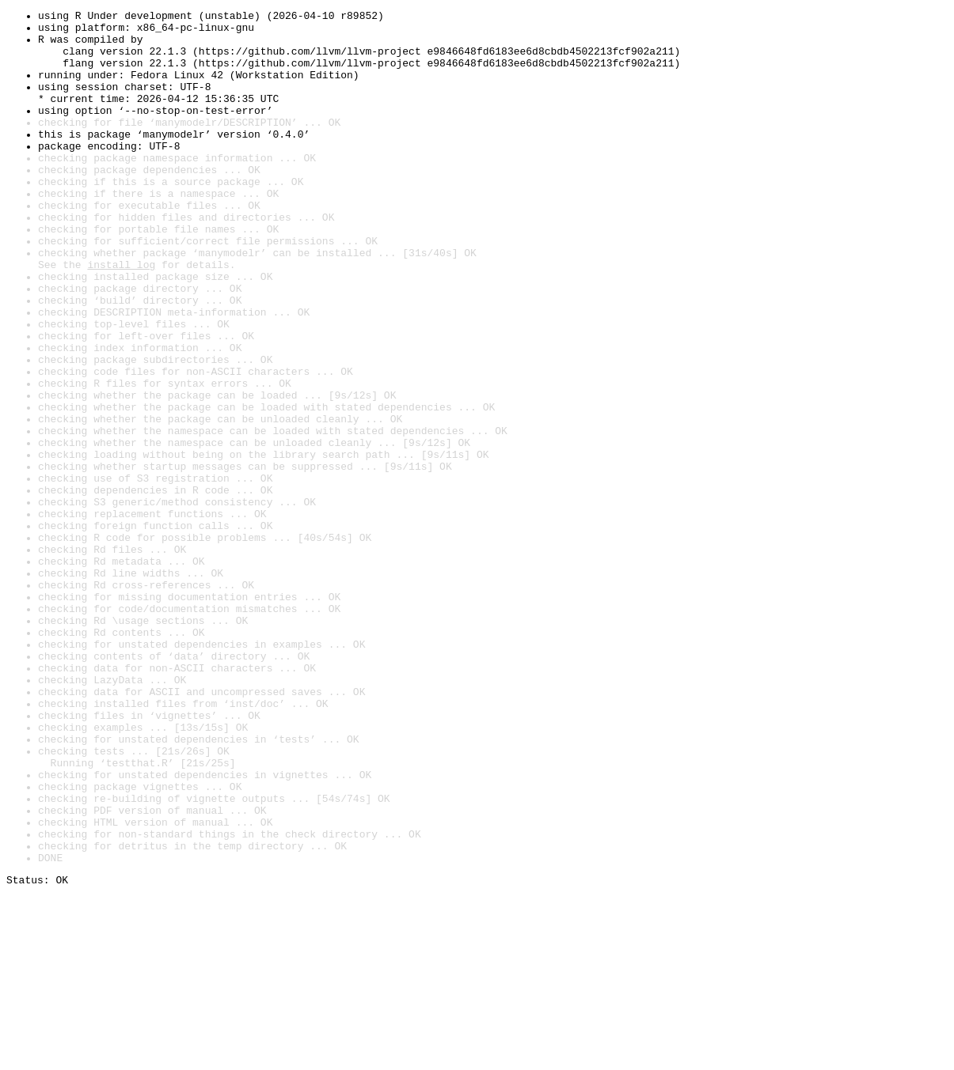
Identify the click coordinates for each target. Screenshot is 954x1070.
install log (121, 316)
